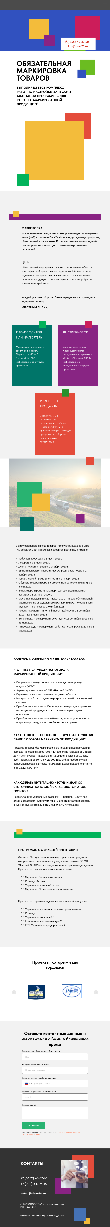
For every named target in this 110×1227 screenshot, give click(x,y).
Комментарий (29, 1104)
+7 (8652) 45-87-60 (34, 1178)
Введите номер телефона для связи (39, 1078)
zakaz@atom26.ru (76, 46)
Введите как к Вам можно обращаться (41, 1051)
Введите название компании (36, 1064)
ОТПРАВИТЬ (33, 1125)
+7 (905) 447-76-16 (33, 1184)
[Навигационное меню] (105, 5)
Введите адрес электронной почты (39, 1091)
